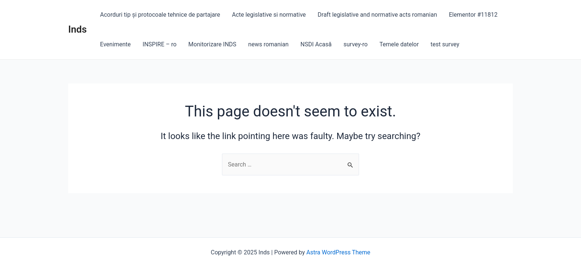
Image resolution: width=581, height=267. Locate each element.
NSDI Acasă (316, 44)
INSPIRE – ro (160, 44)
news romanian (268, 44)
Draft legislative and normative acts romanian (377, 14)
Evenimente (115, 44)
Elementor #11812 (473, 14)
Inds (77, 29)
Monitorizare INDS (212, 44)
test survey (445, 44)
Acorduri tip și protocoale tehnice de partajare (160, 14)
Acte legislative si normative (269, 14)
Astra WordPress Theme (338, 252)
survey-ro (355, 44)
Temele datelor (399, 44)
